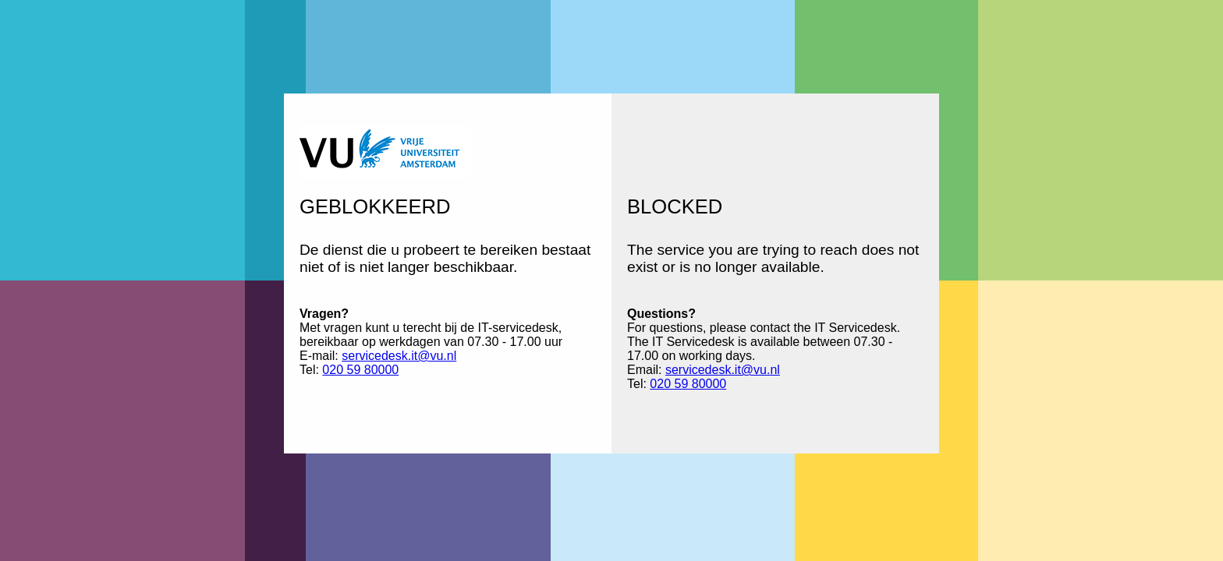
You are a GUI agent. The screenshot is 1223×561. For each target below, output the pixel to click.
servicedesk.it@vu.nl (399, 355)
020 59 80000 (360, 369)
